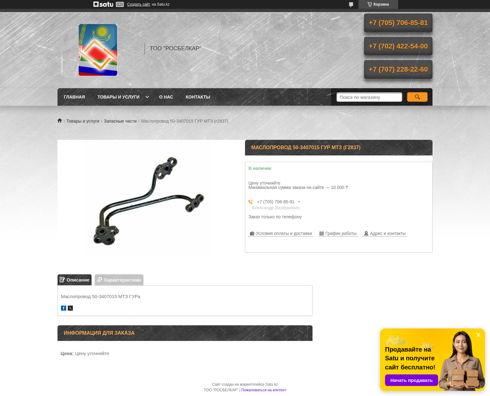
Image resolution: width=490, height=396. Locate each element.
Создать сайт (138, 4)
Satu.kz (271, 384)
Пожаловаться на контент (263, 390)
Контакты (198, 96)
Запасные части (120, 121)
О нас (166, 96)
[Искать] (417, 97)
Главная (74, 96)
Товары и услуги (119, 96)
